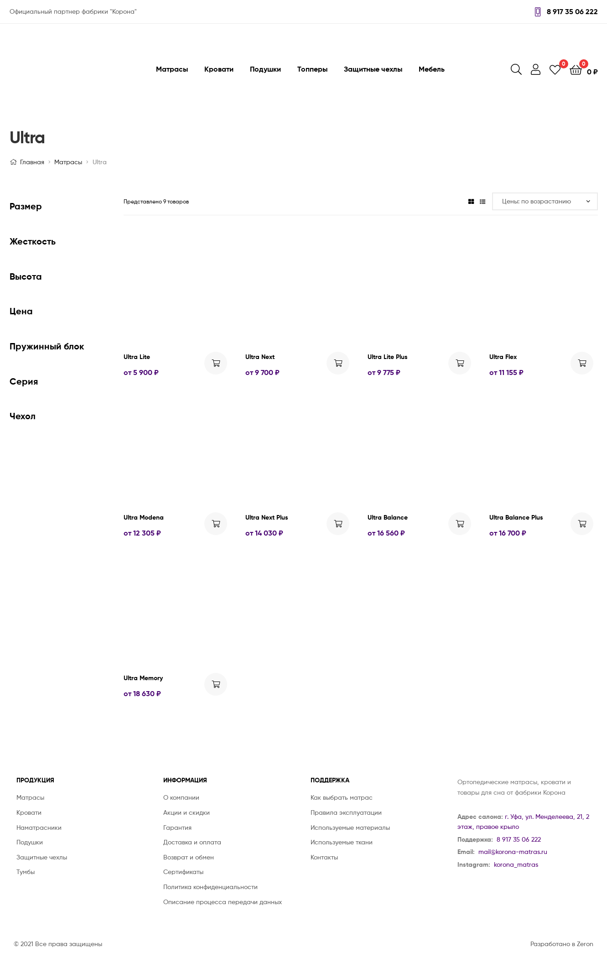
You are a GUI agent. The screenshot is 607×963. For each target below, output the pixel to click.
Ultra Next (260, 357)
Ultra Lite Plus (388, 357)
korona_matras (516, 864)
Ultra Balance (388, 517)
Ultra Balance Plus (516, 517)
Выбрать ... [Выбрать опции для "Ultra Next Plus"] (338, 523)
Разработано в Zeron (561, 943)
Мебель (432, 68)
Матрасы (172, 68)
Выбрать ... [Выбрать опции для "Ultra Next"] (338, 363)
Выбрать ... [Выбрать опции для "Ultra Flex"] (582, 363)
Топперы (312, 68)
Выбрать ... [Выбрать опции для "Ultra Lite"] (215, 363)
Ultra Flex (503, 357)
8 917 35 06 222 (566, 11)
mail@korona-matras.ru (512, 851)
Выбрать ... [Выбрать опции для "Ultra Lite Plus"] (459, 363)
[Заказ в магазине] (545, 201)
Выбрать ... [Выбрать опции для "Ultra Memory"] (215, 684)
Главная (32, 162)
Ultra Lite (137, 357)
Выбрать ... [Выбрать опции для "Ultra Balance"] (459, 523)
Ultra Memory (143, 678)
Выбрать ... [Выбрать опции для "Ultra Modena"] (215, 523)
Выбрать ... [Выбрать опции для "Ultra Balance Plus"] (582, 523)
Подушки (265, 68)
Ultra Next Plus (266, 517)
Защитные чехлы (373, 68)
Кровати (218, 68)
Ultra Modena (144, 517)
